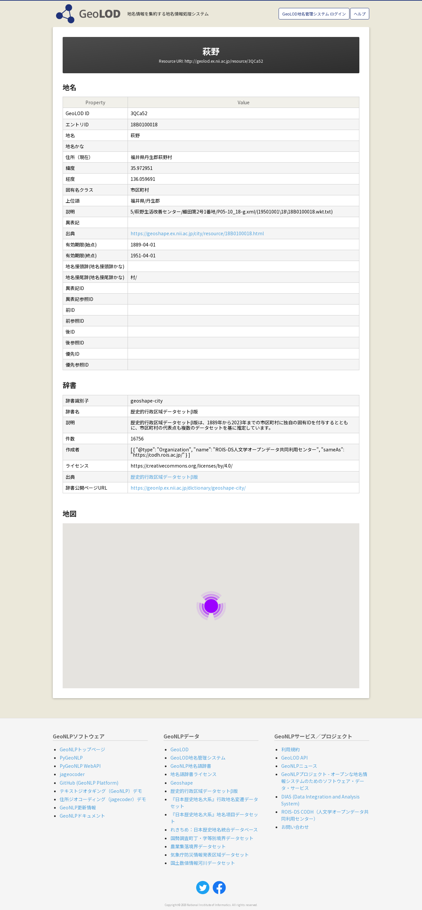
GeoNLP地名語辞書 (190, 766)
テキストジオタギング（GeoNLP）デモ (101, 791)
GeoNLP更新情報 (78, 807)
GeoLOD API (294, 757)
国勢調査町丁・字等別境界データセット (212, 838)
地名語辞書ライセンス (193, 774)
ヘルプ (360, 13)
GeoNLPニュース (299, 766)
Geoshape (181, 782)
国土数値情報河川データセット (202, 863)
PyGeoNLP (71, 757)
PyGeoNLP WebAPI (80, 766)
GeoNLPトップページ (82, 749)
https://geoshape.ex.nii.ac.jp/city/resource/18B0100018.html (197, 233)
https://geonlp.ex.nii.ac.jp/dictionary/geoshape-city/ (188, 487)
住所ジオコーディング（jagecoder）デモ (103, 799)
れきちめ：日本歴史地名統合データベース (214, 829)
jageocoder (72, 774)
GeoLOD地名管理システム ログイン (314, 13)
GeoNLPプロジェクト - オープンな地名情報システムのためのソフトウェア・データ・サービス (324, 781)
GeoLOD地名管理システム (198, 757)
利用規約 (290, 749)
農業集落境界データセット (198, 846)
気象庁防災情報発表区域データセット (209, 854)
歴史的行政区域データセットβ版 (164, 476)
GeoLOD (179, 749)
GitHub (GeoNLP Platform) (89, 782)
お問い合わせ (295, 827)
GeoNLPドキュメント (82, 815)
